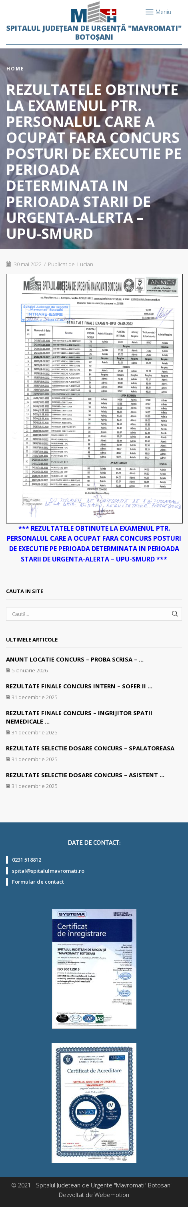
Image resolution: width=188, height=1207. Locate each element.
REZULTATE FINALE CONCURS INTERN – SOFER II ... (79, 686)
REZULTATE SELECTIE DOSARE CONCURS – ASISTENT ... (85, 775)
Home (15, 69)
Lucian (85, 264)
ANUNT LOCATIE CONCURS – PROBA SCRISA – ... (75, 659)
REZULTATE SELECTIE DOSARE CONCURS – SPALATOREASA (90, 748)
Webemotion (111, 1195)
